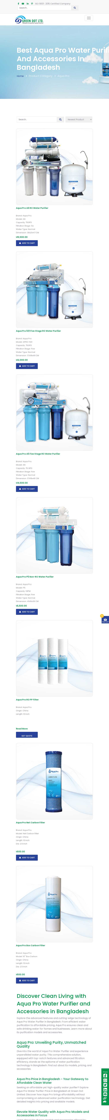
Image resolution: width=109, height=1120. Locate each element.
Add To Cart (27, 243)
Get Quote (26, 736)
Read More (22, 728)
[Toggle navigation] (89, 18)
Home (20, 76)
